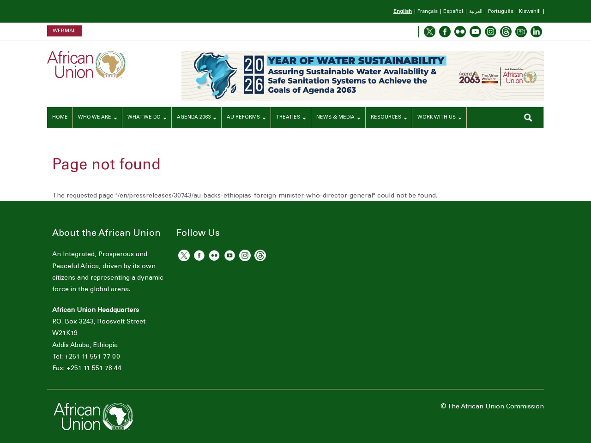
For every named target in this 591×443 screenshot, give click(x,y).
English (402, 11)
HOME (60, 117)
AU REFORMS (246, 117)
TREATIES (291, 117)
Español (453, 11)
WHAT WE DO (147, 117)
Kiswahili (530, 11)
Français (427, 11)
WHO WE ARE (97, 117)
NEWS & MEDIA (338, 117)
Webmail (65, 30)
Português (500, 11)
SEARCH (528, 117)
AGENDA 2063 (197, 117)
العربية (475, 11)
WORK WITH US (439, 117)
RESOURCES (389, 117)
